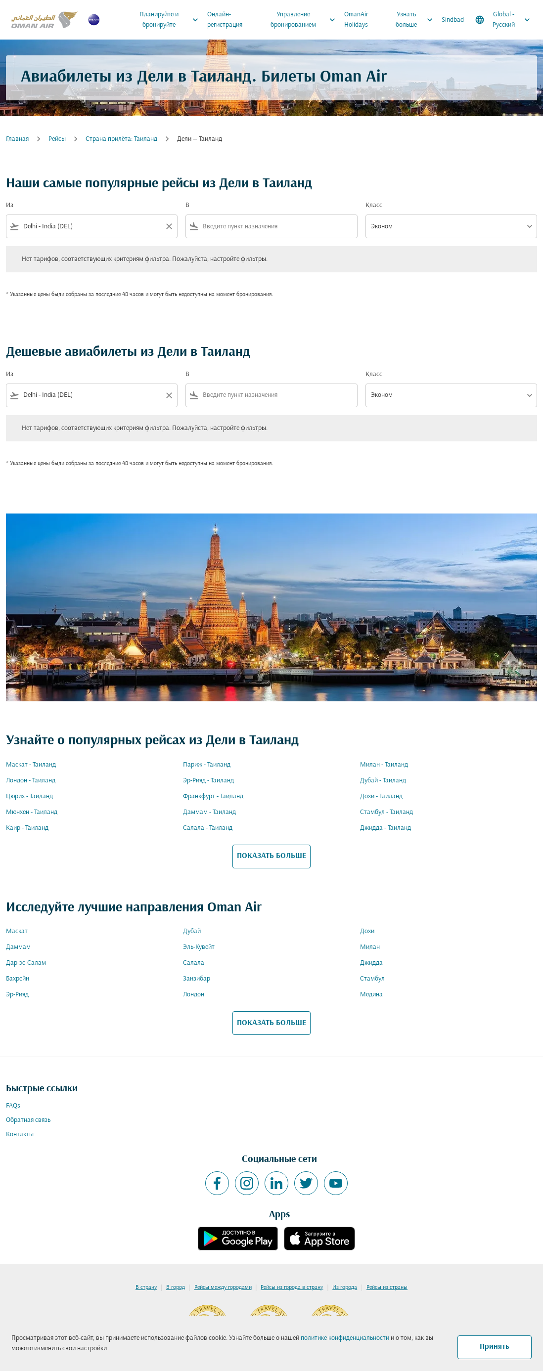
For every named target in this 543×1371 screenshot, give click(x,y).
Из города (344, 1287)
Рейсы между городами (223, 1287)
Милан (370, 947)
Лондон (193, 994)
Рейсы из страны (386, 1287)
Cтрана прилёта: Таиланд (121, 139)
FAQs (13, 1106)
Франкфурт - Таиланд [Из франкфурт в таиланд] (213, 796)
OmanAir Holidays (356, 20)
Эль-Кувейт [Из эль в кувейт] (199, 947)
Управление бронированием (305, 20)
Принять (494, 1347)
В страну (146, 1287)
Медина (371, 994)
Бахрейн (17, 979)
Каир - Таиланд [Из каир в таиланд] (27, 828)
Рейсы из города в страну (292, 1287)
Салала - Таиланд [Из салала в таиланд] (207, 828)
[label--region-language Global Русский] (503, 20)
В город (175, 1287)
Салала (193, 963)
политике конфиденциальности (345, 1338)
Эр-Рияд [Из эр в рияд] (17, 994)
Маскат (17, 931)
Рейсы (57, 139)
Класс (373, 205)
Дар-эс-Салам (26, 963)
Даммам (18, 947)
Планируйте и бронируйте (171, 20)
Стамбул (372, 979)
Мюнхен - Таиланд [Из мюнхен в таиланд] (31, 812)
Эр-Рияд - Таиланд (208, 780)
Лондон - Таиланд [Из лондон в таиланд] (30, 780)
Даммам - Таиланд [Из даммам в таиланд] (209, 812)
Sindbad (453, 20)
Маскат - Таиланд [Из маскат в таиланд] (31, 765)
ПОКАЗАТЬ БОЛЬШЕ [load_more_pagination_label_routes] (271, 856)
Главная (17, 139)
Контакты (20, 1134)
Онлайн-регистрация (224, 20)
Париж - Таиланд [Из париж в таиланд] (206, 765)
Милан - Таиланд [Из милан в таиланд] (384, 765)
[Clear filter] (168, 226)
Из (9, 205)
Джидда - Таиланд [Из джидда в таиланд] (385, 828)
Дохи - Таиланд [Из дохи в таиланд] (381, 796)
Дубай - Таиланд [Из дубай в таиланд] (383, 780)
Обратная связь (28, 1120)
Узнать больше (417, 20)
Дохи (367, 931)
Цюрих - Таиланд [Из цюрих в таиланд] (29, 796)
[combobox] (91, 226)
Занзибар (196, 979)
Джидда (371, 963)
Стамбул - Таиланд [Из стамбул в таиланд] (386, 812)
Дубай (192, 931)
